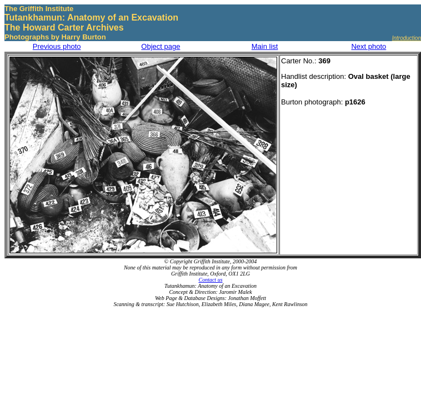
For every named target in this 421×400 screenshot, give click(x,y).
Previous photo (57, 46)
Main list (265, 46)
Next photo (368, 46)
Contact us (210, 280)
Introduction (406, 38)
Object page (160, 46)
